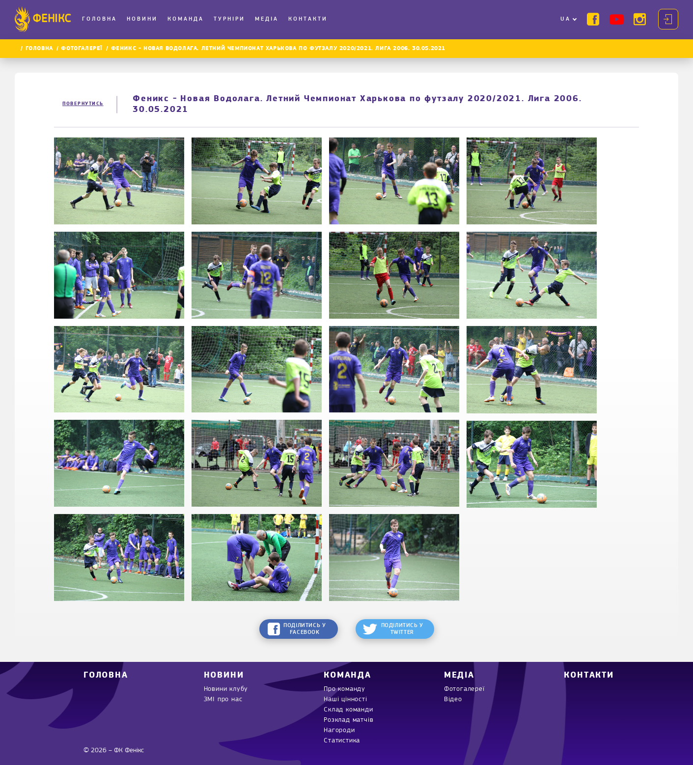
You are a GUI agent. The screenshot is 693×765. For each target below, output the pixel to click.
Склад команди (348, 709)
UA (565, 19)
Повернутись (83, 104)
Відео (453, 699)
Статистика (342, 740)
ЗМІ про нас (223, 699)
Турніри (229, 19)
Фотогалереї (82, 49)
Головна (99, 19)
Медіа (266, 19)
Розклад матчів (348, 720)
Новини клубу (226, 689)
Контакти (308, 19)
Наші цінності (345, 699)
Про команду (344, 689)
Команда (185, 19)
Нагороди (339, 730)
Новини (142, 19)
